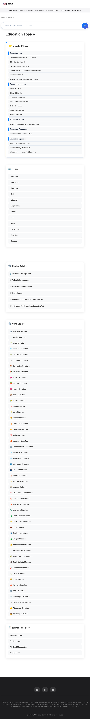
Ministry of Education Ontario (20, 143)
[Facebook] (37, 689)
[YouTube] (53, 689)
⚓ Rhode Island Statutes (20, 550)
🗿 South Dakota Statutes (20, 562)
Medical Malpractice (18, 647)
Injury (13, 224)
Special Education (76, 10)
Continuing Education (17, 97)
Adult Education (13, 10)
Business (14, 188)
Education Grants (39, 10)
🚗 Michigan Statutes (19, 452)
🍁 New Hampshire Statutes (21, 493)
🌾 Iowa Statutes (17, 412)
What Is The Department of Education (23, 152)
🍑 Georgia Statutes (18, 383)
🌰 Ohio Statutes (17, 527)
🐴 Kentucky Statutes (19, 424)
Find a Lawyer (16, 641)
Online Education (65, 10)
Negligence (15, 653)
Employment (15, 206)
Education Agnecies (18, 139)
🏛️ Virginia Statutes (18, 591)
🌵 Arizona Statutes (18, 343)
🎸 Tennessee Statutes (19, 568)
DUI (12, 218)
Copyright (14, 235)
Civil (12, 194)
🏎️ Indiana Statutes (18, 406)
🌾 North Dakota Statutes (20, 522)
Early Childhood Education (26, 10)
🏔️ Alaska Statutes (18, 337)
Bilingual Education (16, 93)
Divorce (13, 212)
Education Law (16, 53)
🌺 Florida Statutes (18, 377)
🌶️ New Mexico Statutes (20, 504)
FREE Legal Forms (17, 635)
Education (14, 177)
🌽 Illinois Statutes (17, 401)
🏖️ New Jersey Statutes (20, 499)
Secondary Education (17, 110)
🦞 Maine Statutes (17, 435)
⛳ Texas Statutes (17, 573)
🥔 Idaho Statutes (17, 395)
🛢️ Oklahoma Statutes (19, 533)
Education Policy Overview (19, 66)
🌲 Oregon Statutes (18, 539)
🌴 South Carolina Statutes (21, 556)
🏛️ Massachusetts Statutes (21, 447)
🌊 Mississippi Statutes (19, 464)
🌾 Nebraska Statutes (19, 481)
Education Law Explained (18, 62)
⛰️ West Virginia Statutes (20, 602)
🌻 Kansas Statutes (18, 418)
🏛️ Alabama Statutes (18, 331)
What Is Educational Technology (21, 134)
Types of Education (18, 84)
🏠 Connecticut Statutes (20, 366)
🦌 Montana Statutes (18, 475)
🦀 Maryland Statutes (19, 441)
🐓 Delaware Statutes (19, 372)
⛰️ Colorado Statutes (19, 360)
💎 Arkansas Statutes (19, 349)
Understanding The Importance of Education (25, 70)
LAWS (3, 17)
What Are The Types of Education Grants (24, 124)
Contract (14, 241)
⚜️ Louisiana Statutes (19, 429)
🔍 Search (85, 26)
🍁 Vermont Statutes (18, 585)
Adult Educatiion (15, 89)
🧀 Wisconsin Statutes (19, 608)
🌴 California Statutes (19, 354)
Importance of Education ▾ (52, 10)
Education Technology (19, 129)
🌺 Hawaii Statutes (18, 389)
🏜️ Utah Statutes (17, 579)
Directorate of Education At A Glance (23, 58)
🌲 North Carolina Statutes (21, 516)
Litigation (14, 200)
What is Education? (16, 75)
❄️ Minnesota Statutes (19, 458)
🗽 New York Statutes (19, 510)
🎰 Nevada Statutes (18, 487)
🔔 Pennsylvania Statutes (20, 545)
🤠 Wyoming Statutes (19, 614)
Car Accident (16, 229)
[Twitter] (45, 689)
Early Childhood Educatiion (19, 101)
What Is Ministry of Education (20, 148)
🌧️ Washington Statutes (20, 597)
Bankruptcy (15, 182)
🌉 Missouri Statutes (18, 470)
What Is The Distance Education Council (24, 79)
